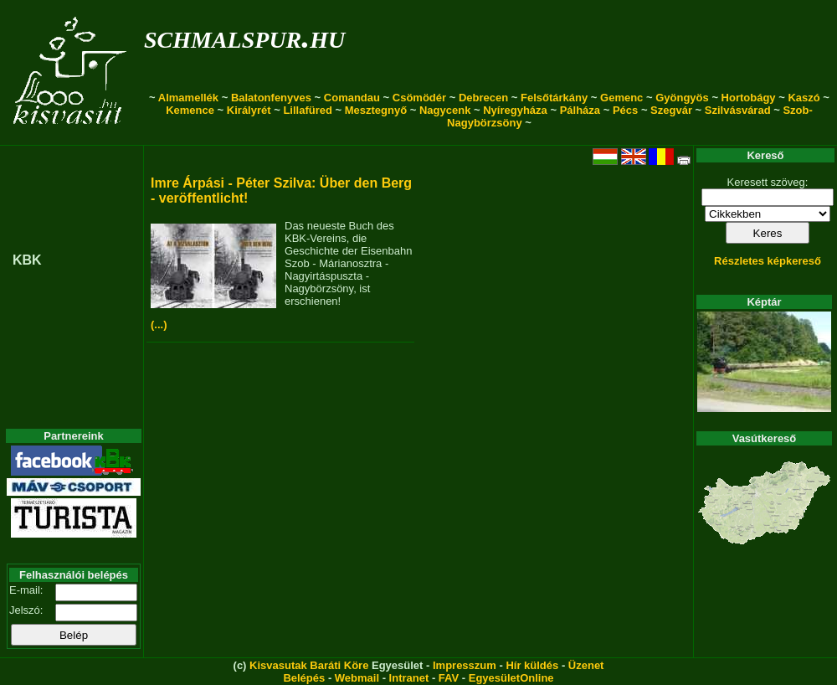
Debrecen (483, 97)
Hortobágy (748, 97)
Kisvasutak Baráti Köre (308, 665)
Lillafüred (307, 110)
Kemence (190, 110)
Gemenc (621, 97)
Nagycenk (444, 110)
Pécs (625, 110)
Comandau (352, 97)
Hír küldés (532, 665)
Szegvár (671, 110)
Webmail (357, 678)
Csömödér (419, 97)
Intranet (409, 678)
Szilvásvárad (738, 110)
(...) (159, 324)
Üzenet (586, 665)
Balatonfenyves (271, 97)
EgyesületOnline (511, 678)
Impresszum (464, 665)
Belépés (304, 678)
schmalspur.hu (244, 36)
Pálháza (580, 110)
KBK (27, 260)
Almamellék (188, 97)
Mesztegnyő (376, 110)
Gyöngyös (682, 97)
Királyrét (249, 110)
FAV (449, 678)
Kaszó (803, 97)
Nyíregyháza (515, 110)
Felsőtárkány (554, 97)
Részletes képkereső (767, 261)
